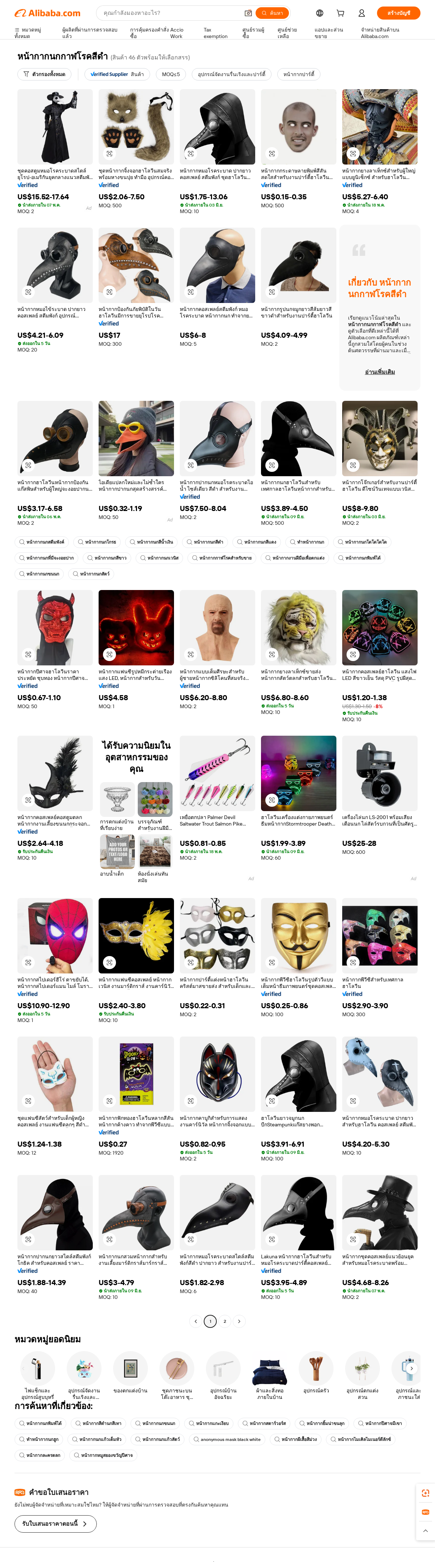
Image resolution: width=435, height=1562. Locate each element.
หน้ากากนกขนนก (39, 574)
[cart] (341, 14)
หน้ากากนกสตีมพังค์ (41, 542)
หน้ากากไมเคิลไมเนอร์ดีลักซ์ (361, 1439)
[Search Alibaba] (171, 13)
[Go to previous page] (195, 1321)
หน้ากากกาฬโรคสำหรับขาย (222, 558)
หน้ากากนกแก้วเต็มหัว (96, 1439)
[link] (425, 1493)
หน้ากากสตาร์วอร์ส (264, 1423)
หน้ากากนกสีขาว (107, 558)
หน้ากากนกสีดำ (205, 542)
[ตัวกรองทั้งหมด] (44, 74)
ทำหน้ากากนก (307, 542)
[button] (248, 13)
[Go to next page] (239, 1321)
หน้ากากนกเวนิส (159, 558)
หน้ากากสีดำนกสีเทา (98, 1423)
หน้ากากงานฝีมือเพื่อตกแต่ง (294, 558)
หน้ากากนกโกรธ (97, 542)
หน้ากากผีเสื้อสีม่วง (295, 1439)
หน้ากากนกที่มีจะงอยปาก (46, 558)
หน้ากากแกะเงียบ (209, 1423)
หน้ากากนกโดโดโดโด (362, 542)
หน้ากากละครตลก (39, 1455)
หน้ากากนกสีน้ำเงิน (151, 542)
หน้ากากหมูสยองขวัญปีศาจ (103, 1455)
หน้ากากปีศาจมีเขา (380, 1423)
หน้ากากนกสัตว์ (91, 574)
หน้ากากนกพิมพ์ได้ (359, 558)
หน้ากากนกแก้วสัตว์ (157, 1439)
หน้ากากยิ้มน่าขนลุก (321, 1423)
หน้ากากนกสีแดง (256, 542)
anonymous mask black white (227, 1439)
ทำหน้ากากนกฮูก (38, 1439)
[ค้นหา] (272, 13)
